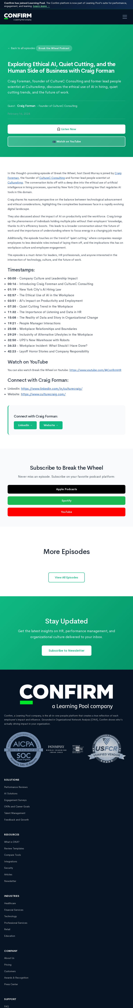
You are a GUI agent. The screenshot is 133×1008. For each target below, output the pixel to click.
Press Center (11, 984)
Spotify (66, 500)
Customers (10, 971)
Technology (10, 916)
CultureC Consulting (52, 178)
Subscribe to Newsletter (67, 650)
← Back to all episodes (21, 48)
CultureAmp (15, 182)
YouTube (66, 512)
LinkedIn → (25, 425)
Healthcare (10, 903)
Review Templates (14, 848)
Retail (7, 929)
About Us (9, 958)
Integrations (10, 861)
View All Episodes (66, 577)
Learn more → (41, 6)
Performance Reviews (16, 787)
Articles (8, 874)
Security (8, 867)
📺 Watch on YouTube (66, 141)
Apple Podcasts (66, 489)
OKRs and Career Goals (17, 806)
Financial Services (13, 909)
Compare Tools (12, 854)
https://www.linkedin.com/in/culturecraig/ (51, 389)
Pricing (7, 964)
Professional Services (15, 922)
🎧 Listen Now (66, 129)
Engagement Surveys (15, 800)
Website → (51, 425)
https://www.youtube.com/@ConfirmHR (95, 370)
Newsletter (10, 881)
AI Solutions (10, 793)
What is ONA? (11, 841)
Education (9, 935)
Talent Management (14, 813)
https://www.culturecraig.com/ (43, 394)
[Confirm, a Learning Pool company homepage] (18, 17)
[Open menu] (125, 17)
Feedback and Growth (16, 819)
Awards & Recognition (16, 977)
